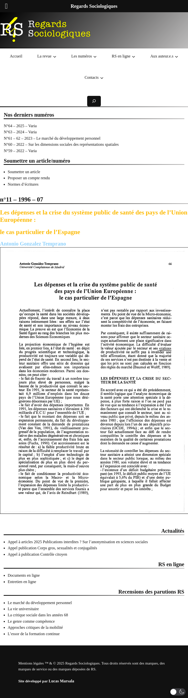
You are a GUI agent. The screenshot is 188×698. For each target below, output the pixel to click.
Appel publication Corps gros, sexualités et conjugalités (52, 548)
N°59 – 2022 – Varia (20, 150)
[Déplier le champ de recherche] (94, 101)
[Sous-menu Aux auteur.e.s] (176, 56)
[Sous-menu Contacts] (102, 77)
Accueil (16, 56)
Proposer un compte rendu (29, 178)
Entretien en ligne (22, 581)
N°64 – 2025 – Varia (20, 126)
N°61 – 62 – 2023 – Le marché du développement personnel (52, 138)
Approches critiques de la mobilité (35, 627)
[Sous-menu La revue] (54, 56)
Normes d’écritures (23, 184)
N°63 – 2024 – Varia (20, 132)
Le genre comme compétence (31, 621)
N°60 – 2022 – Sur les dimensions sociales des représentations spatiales (61, 144)
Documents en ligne (24, 575)
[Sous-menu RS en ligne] (133, 56)
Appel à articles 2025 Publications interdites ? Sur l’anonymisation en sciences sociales (78, 542)
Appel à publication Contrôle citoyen (37, 554)
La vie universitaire (23, 609)
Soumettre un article (24, 171)
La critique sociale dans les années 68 (38, 615)
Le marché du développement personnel (40, 602)
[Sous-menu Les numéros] (95, 56)
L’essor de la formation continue (34, 633)
